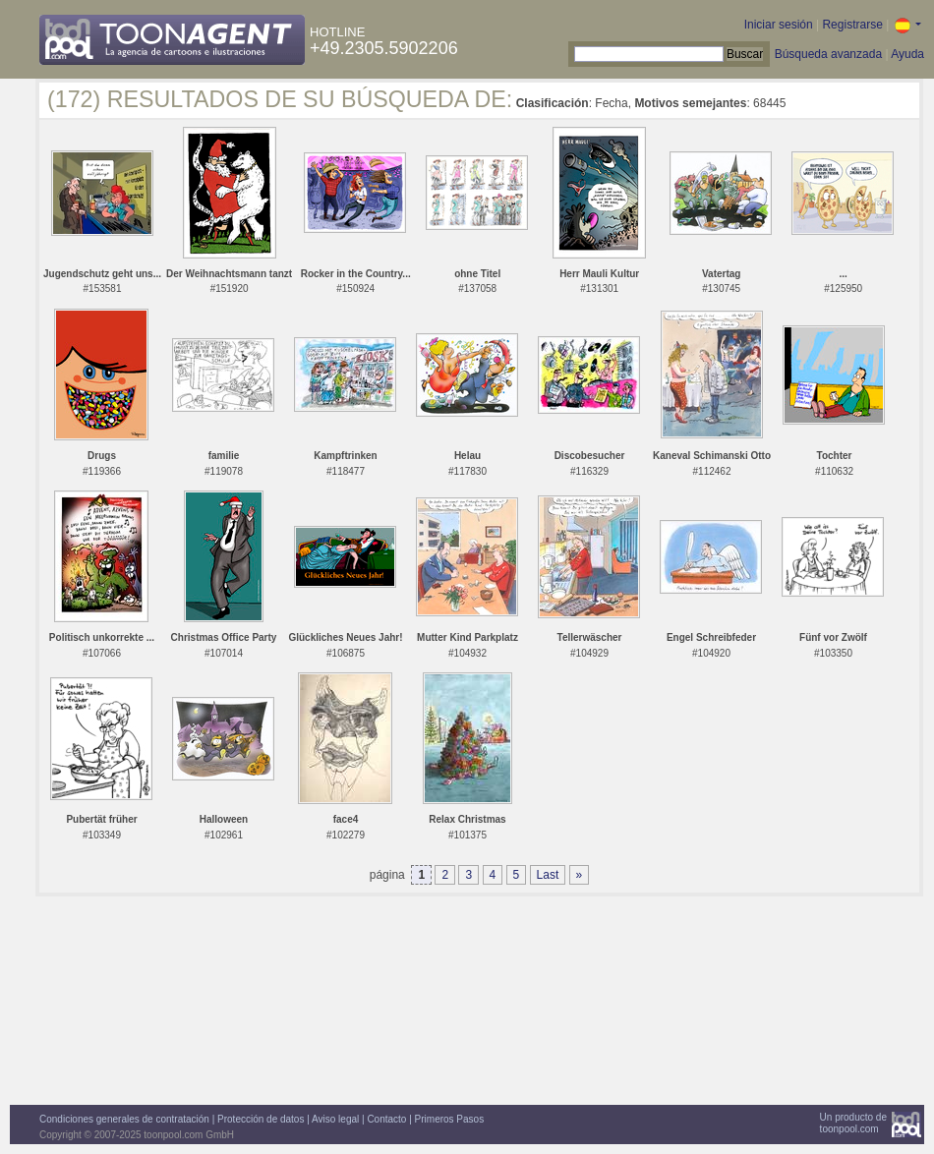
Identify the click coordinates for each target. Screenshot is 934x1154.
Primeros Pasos (450, 1119)
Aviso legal (335, 1119)
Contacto (386, 1119)
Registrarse (852, 24)
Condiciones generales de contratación (124, 1119)
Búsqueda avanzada (828, 54)
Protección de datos (260, 1119)
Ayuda (907, 54)
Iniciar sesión (778, 24)
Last (548, 875)
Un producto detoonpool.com (853, 1123)
